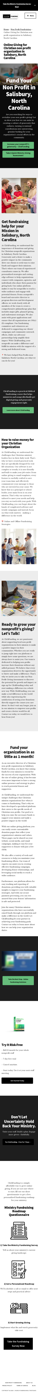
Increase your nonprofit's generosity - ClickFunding (18, 145)
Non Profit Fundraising (21, 29)
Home (6, 29)
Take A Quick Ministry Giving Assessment (18, 154)
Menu (32, 16)
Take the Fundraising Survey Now (18, 1343)
